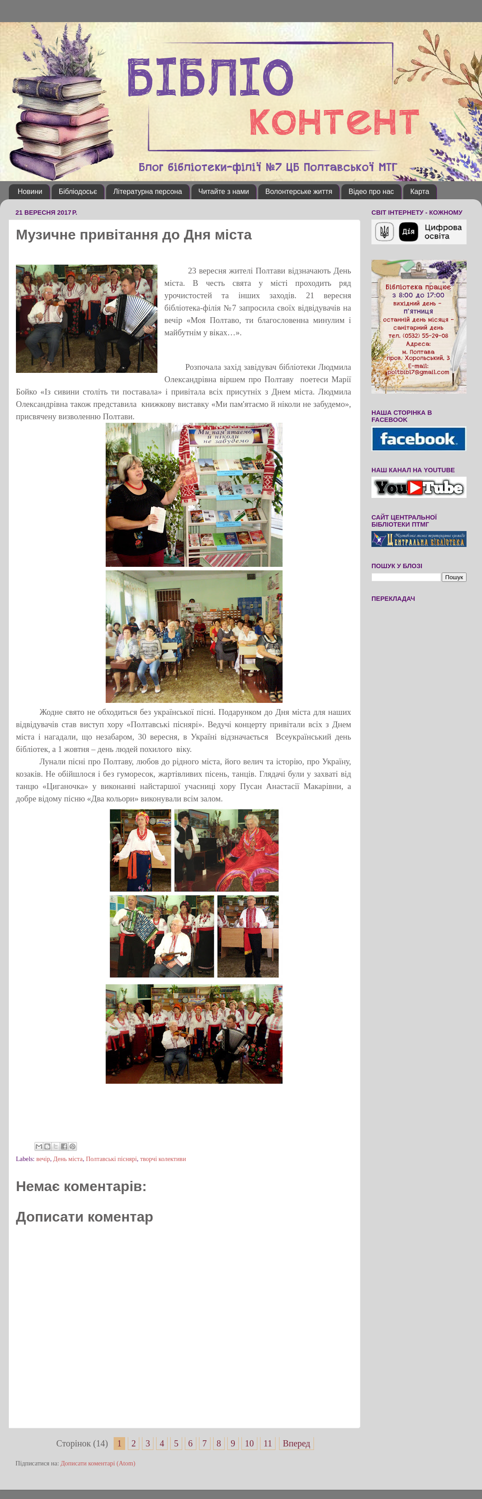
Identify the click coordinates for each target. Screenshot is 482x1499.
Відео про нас (371, 191)
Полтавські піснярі (111, 1158)
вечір (43, 1158)
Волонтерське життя (298, 191)
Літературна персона (147, 191)
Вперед (296, 1443)
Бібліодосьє (78, 191)
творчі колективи (163, 1158)
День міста (68, 1158)
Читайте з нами (224, 191)
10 (249, 1443)
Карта (419, 191)
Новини (30, 191)
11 (268, 1443)
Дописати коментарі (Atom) (98, 1463)
